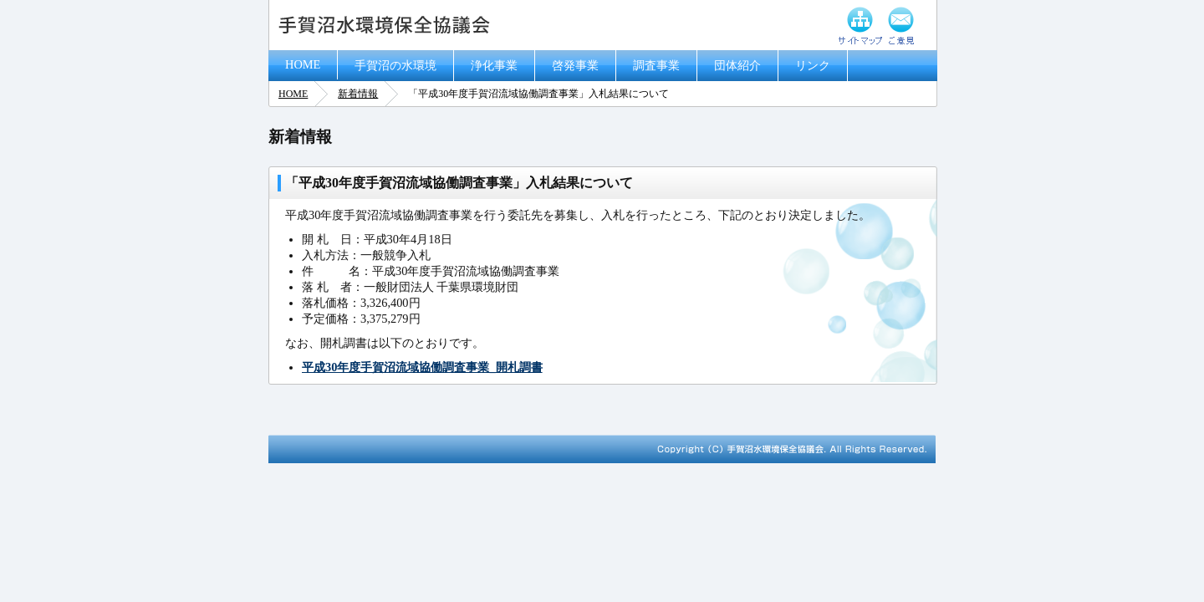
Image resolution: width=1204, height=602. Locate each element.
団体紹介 (737, 65)
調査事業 (656, 65)
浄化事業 (494, 65)
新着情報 (358, 93)
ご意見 (902, 25)
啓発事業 (575, 65)
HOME (302, 64)
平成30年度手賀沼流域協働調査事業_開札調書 (422, 367)
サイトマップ (860, 25)
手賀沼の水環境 (395, 65)
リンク (812, 65)
